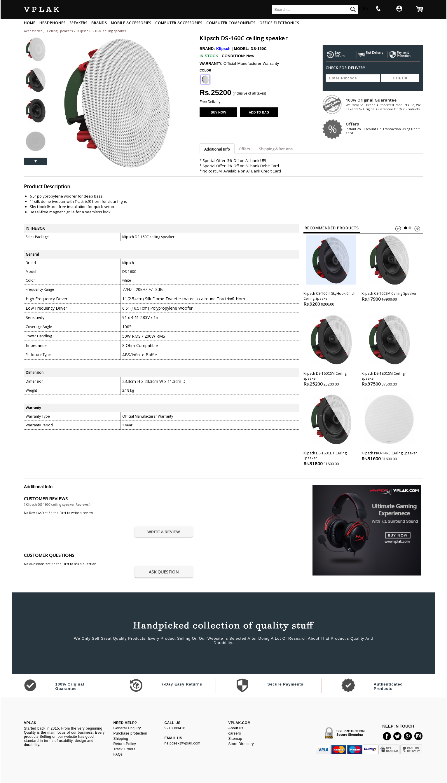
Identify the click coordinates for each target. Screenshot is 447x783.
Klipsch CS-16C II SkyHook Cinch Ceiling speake (331, 270)
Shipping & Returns (276, 148)
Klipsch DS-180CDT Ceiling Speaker (331, 429)
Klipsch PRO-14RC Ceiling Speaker (389, 427)
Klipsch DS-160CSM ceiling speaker (331, 350)
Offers (384, 128)
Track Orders (124, 749)
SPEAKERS (78, 22)
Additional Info (217, 149)
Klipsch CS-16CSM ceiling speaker (389, 267)
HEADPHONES (52, 22)
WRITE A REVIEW (163, 532)
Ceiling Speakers (60, 31)
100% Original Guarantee (384, 104)
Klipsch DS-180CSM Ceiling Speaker (389, 350)
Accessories (33, 31)
